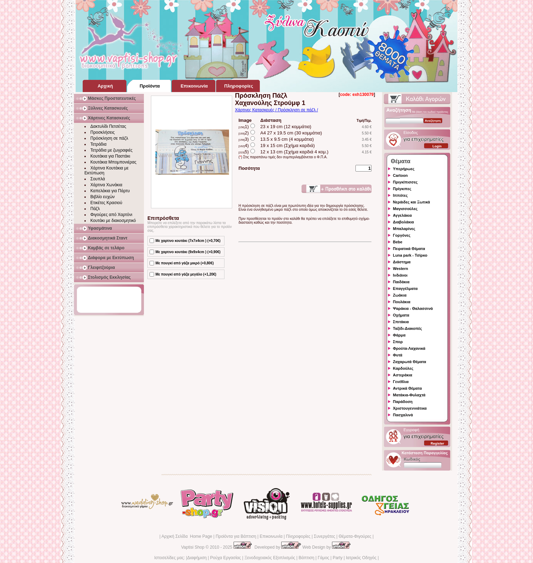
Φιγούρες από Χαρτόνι (111, 214)
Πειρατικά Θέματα (409, 248)
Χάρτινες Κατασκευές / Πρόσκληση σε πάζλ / (276, 109)
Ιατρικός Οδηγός (361, 557)
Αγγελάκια (402, 215)
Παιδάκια (401, 282)
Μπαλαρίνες (404, 229)
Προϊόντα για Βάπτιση (236, 536)
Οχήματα (401, 315)
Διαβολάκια (403, 222)
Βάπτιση (306, 557)
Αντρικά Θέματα (407, 388)
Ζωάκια (400, 295)
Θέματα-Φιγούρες (355, 536)
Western (400, 268)
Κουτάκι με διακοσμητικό (113, 220)
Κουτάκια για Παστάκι (110, 156)
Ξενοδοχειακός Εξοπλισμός (269, 557)
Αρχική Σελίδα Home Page (186, 536)
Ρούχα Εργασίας (225, 557)
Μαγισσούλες (405, 209)
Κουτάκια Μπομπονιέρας (113, 162)
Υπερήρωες (404, 169)
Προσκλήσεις (102, 132)
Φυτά (397, 355)
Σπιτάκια (401, 322)
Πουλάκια (401, 302)
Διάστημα (401, 262)
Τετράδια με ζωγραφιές (111, 150)
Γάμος (323, 557)
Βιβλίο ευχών (102, 196)
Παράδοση (403, 401)
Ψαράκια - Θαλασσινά (413, 308)
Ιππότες (400, 195)
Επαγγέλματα (405, 288)
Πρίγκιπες (402, 189)
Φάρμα (399, 335)
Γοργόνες (401, 235)
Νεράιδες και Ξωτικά (411, 202)
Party (337, 557)
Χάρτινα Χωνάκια (106, 184)
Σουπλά (97, 178)
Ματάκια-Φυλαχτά (409, 395)
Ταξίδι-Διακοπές (407, 328)
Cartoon (400, 175)
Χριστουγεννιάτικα (410, 408)
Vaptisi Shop (193, 547)
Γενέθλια (401, 382)
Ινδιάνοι (400, 275)
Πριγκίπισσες (405, 182)
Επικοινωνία (270, 536)
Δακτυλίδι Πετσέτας (108, 126)
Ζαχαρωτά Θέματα (409, 362)
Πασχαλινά (403, 415)
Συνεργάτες (324, 536)
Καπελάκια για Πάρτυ (110, 190)
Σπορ (398, 342)
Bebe (397, 242)
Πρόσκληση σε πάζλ (109, 138)
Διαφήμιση (197, 557)
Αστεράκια (402, 375)
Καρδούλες (403, 368)
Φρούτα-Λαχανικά (409, 348)
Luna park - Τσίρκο (410, 255)
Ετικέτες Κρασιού (106, 202)
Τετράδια (98, 144)
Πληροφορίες (298, 536)
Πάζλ (95, 208)
